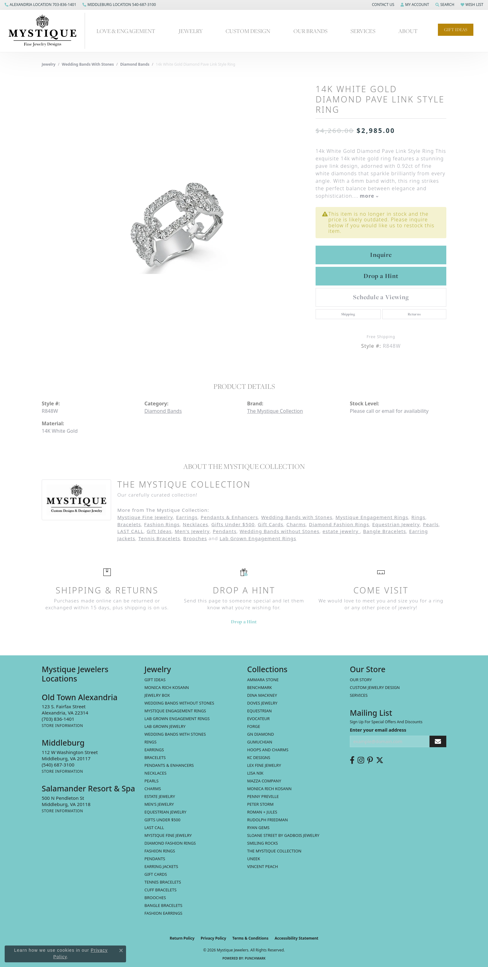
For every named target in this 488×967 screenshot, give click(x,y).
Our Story (361, 679)
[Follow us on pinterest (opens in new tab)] (370, 760)
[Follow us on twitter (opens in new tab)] (379, 760)
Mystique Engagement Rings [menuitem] (175, 711)
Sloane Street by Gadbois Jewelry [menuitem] (283, 835)
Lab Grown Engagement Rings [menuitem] (177, 718)
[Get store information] (62, 725)
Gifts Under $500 (233, 524)
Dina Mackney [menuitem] (262, 695)
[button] (382, 5)
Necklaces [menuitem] (155, 773)
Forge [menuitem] (253, 726)
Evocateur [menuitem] (258, 718)
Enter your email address (378, 730)
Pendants (225, 531)
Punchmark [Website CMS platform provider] (255, 958)
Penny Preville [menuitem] (263, 796)
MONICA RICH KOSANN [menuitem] (166, 687)
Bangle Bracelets (384, 531)
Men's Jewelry (192, 531)
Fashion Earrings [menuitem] (163, 913)
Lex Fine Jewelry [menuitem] (264, 765)
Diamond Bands (134, 64)
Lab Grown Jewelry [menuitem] (164, 726)
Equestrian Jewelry (396, 524)
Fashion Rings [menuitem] (159, 851)
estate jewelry (341, 531)
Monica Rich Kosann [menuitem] (269, 788)
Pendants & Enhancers (229, 517)
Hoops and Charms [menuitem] (268, 749)
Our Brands (310, 31)
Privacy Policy (213, 938)
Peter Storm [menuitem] (260, 804)
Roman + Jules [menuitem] (262, 812)
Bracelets (129, 524)
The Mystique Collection (275, 411)
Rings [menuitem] (150, 742)
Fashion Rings (162, 524)
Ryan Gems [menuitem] (258, 827)
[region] (175, 219)
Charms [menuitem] (152, 788)
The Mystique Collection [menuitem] (274, 851)
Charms (296, 524)
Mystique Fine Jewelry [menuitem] (168, 835)
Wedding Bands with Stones (88, 64)
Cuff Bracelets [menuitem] (160, 890)
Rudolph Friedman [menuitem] (267, 820)
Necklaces (195, 524)
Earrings (187, 517)
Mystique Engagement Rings (372, 517)
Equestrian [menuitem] (259, 711)
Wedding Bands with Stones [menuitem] (175, 734)
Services (362, 31)
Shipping (348, 314)
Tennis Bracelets (159, 538)
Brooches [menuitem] (155, 897)
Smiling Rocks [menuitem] (262, 843)
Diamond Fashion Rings (339, 524)
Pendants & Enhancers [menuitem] (169, 765)
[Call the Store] (58, 719)
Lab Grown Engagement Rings (257, 538)
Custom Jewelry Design (375, 687)
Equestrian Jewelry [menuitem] (165, 812)
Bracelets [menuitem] (155, 757)
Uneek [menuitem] (253, 858)
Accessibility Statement (296, 938)
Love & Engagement (125, 31)
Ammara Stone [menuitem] (263, 679)
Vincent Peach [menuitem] (262, 866)
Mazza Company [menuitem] (264, 781)
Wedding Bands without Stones (280, 531)
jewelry (48, 64)
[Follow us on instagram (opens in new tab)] (361, 760)
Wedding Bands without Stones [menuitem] (179, 703)
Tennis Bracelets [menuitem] (162, 882)
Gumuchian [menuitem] (259, 742)
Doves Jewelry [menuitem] (262, 703)
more (369, 195)
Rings (418, 517)
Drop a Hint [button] (381, 276)
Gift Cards (270, 524)
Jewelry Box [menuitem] (157, 695)
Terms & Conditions (250, 938)
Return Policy (182, 938)
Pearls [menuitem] (151, 781)
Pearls (431, 524)
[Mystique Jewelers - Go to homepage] (45, 31)
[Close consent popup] (121, 950)
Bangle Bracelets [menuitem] (163, 905)
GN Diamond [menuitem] (260, 734)
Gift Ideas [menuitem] (155, 679)
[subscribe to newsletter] (437, 741)
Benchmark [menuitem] (259, 687)
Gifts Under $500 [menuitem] (162, 820)
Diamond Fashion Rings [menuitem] (170, 843)
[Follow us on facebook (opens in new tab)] (352, 760)
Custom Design (248, 31)
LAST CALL (130, 531)
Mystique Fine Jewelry (145, 517)
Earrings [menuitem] (154, 749)
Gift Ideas (455, 29)
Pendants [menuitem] (154, 858)
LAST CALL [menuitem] (154, 827)
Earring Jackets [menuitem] (161, 866)
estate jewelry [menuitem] (159, 796)
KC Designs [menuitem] (258, 757)
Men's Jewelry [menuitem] (159, 804)
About (408, 31)
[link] (40, 5)
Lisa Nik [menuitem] (255, 773)
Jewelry (191, 31)
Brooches (195, 538)
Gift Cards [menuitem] (155, 874)
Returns (414, 314)
